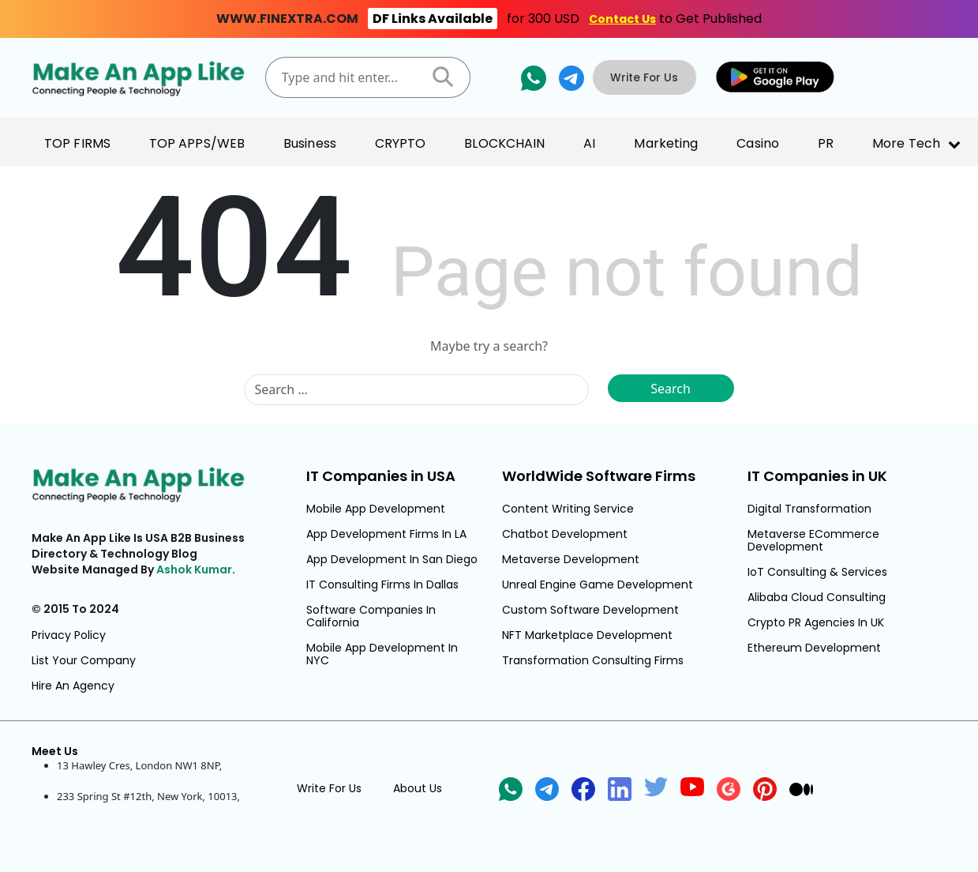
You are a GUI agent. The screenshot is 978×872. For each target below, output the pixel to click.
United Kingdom (96, 781)
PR (826, 143)
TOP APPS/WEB (197, 143)
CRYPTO (400, 143)
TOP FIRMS (77, 143)
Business (309, 143)
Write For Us (647, 77)
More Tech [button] (906, 143)
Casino (757, 143)
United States (89, 812)
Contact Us (622, 19)
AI (589, 143)
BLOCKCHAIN (504, 143)
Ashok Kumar (194, 569)
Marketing (666, 143)
